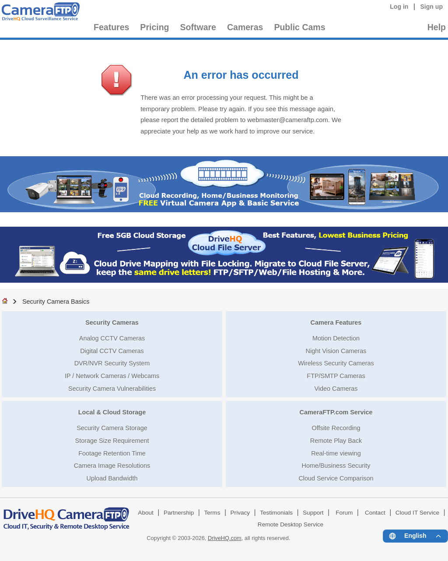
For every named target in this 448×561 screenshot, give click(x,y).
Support (313, 512)
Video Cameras (336, 388)
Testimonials (276, 512)
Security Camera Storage (112, 427)
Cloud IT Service (417, 512)
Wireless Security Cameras (336, 363)
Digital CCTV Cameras (112, 350)
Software (198, 27)
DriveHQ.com (225, 538)
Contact (375, 512)
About (146, 512)
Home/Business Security (336, 465)
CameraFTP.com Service (336, 412)
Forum (344, 512)
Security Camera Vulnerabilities (112, 388)
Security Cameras (112, 322)
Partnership (179, 512)
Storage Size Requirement (112, 440)
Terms (212, 512)
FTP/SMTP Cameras (336, 375)
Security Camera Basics (56, 301)
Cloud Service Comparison (335, 478)
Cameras (245, 27)
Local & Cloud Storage (112, 412)
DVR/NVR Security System (112, 363)
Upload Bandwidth (112, 478)
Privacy (240, 512)
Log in (399, 6)
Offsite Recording (336, 427)
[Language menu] (415, 536)
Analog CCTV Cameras (112, 338)
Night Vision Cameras (336, 350)
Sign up (431, 6)
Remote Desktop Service (290, 524)
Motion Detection (336, 338)
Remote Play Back (336, 440)
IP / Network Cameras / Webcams (112, 375)
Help (436, 27)
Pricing (154, 27)
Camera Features (336, 322)
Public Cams (299, 27)
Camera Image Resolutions (112, 465)
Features (111, 27)
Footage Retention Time (112, 453)
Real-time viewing (336, 453)
